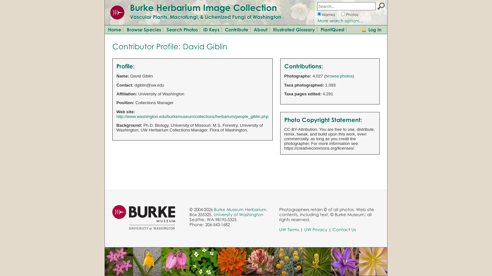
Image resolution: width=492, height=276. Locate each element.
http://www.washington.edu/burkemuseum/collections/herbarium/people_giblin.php (192, 116)
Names (328, 14)
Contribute (236, 29)
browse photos (339, 76)
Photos (352, 14)
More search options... (340, 20)
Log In (375, 29)
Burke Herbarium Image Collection (203, 7)
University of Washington (238, 214)
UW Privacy (315, 229)
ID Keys (211, 29)
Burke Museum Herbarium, (241, 209)
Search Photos (182, 29)
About (260, 29)
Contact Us (344, 229)
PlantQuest (332, 29)
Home (114, 29)
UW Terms (289, 229)
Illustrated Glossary (294, 29)
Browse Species (144, 29)
